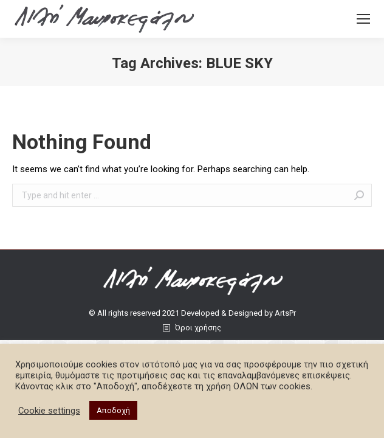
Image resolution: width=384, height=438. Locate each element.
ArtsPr (285, 313)
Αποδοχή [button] (113, 410)
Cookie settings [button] (49, 410)
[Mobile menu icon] (363, 18)
